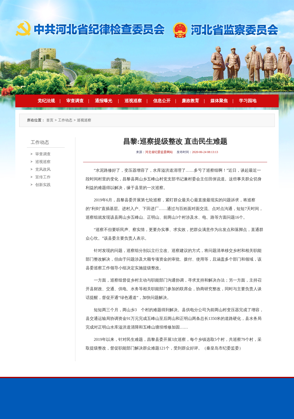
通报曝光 (103, 100)
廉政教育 (190, 100)
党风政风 (43, 169)
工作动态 (65, 120)
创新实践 (43, 185)
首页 (49, 120)
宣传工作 (43, 177)
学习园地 (247, 100)
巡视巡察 (133, 100)
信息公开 (162, 100)
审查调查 (75, 100)
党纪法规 (46, 100)
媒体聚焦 (219, 100)
